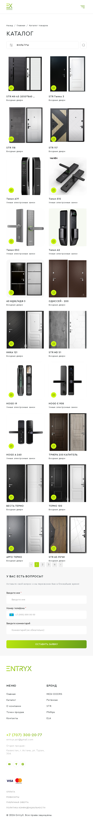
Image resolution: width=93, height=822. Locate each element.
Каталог (11, 700)
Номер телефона (16, 608)
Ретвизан (52, 700)
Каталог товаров (38, 26)
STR (48, 706)
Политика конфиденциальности (25, 808)
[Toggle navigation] (83, 7)
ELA (48, 718)
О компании (13, 706)
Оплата (10, 792)
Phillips (50, 712)
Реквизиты (12, 797)
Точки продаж (15, 712)
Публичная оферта (17, 802)
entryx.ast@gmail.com (19, 739)
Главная (21, 26)
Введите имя (13, 593)
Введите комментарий (18, 623)
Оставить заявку (46, 644)
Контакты (12, 718)
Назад (9, 26)
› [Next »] (60, 564)
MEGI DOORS (54, 694)
